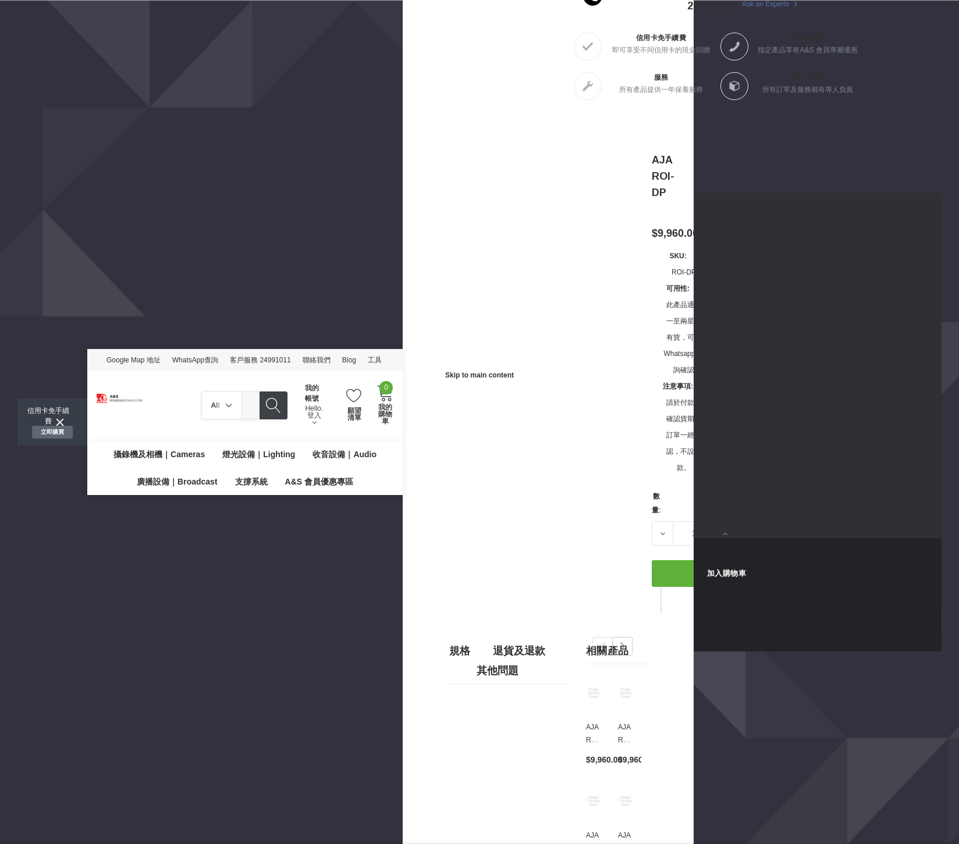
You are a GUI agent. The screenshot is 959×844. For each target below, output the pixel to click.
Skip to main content (479, 375)
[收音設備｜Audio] (344, 454)
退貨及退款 (519, 651)
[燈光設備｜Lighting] (259, 454)
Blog (349, 360)
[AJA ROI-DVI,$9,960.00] (593, 692)
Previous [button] (602, 646)
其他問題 (497, 670)
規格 (459, 651)
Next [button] (622, 646)
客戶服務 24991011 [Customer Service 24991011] (260, 360)
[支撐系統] (251, 481)
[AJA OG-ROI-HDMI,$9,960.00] (625, 800)
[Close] (60, 422)
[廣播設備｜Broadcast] (177, 481)
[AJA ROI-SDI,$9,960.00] (625, 692)
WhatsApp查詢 (195, 360)
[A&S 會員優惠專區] (319, 481)
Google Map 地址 (133, 360)
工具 (375, 360)
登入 (314, 418)
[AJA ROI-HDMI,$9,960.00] (593, 800)
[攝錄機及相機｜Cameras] (159, 454)
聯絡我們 (317, 360)
